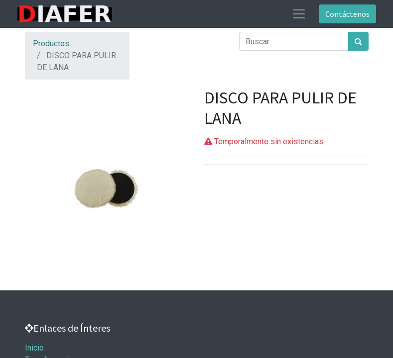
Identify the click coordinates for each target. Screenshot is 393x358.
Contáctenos (347, 14)
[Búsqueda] (358, 41)
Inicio (34, 348)
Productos (51, 43)
